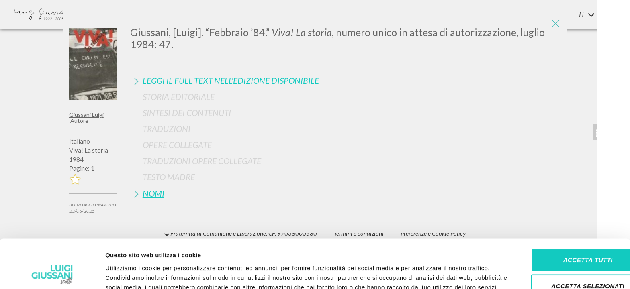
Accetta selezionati (562, 236)
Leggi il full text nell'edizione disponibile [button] (231, 80)
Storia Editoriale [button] (179, 96)
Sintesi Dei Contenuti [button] (187, 112)
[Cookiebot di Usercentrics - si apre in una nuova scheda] (52, 273)
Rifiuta (562, 262)
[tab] (345, 80)
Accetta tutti (562, 210)
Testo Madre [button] (169, 176)
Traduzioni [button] (166, 128)
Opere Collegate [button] (177, 144)
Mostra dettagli (422, 273)
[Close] (555, 24)
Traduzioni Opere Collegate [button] (202, 160)
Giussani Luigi (86, 114)
